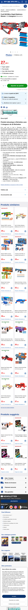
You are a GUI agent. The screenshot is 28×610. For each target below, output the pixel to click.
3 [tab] (15, 52)
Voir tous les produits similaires (7, 407)
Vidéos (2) (18, 55)
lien (14, 579)
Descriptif (4, 118)
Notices (5, 527)
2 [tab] (13, 52)
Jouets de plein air (21, 9)
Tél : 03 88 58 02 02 (9, 479)
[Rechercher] (25, 6)
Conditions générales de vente (10, 519)
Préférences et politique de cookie (10, 523)
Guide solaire (6, 529)
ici (7, 591)
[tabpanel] (14, 34)
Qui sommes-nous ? (7, 515)
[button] (9, 79)
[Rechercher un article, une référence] (14, 6)
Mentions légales (7, 521)
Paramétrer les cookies (14, 600)
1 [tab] (10, 52)
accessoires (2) (6, 195)
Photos (9, 55)
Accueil (2, 9)
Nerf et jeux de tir (5, 11)
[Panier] (26, 2)
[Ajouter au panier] (17, 86)
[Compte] (22, 2)
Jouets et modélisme (11, 9)
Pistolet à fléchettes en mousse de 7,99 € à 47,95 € (12, 184)
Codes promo (6, 525)
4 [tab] (17, 52)
